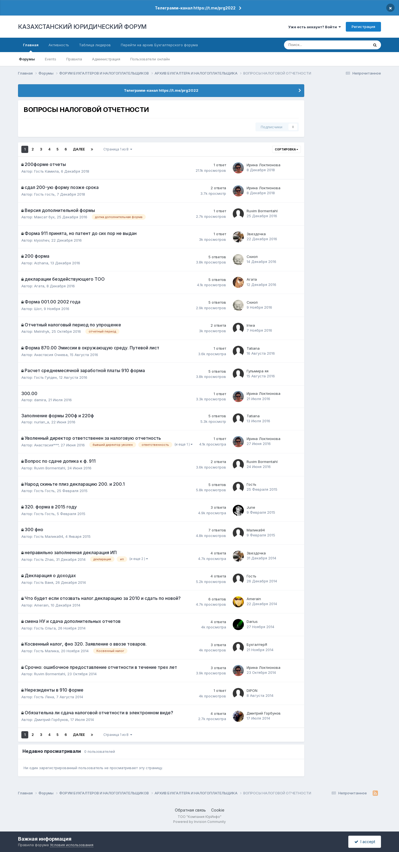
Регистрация (363, 26)
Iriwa (251, 325)
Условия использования (71, 845)
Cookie (217, 810)
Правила (74, 59)
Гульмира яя (257, 371)
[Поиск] (308, 44)
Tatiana (253, 348)
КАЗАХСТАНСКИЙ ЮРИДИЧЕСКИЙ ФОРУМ (82, 26)
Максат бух (44, 217)
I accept (364, 841)
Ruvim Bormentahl (262, 211)
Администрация (106, 59)
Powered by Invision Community (199, 822)
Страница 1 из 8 (117, 149)
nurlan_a (41, 422)
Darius (252, 621)
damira (40, 400)
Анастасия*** (46, 445)
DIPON (252, 690)
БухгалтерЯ (257, 644)
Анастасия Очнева (51, 354)
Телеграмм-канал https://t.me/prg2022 (195, 8)
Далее (79, 149)
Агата (39, 286)
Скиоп (252, 256)
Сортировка (286, 149)
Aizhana (41, 263)
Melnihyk (41, 331)
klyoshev (41, 240)
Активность (58, 45)
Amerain (41, 605)
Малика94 (256, 530)
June (251, 507)
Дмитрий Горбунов (51, 719)
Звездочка (256, 234)
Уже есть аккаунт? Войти (314, 27)
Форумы (27, 59)
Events (50, 59)
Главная (31, 47)
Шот (38, 308)
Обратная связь (190, 810)
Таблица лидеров (95, 45)
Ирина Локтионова (263, 165)
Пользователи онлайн (150, 59)
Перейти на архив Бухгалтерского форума (159, 45)
